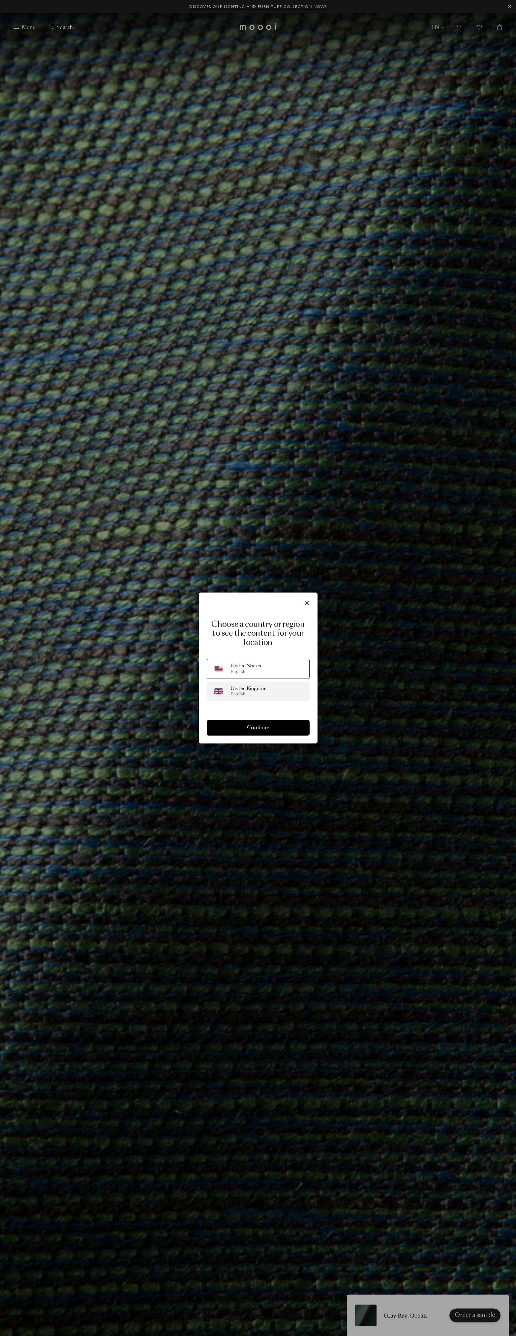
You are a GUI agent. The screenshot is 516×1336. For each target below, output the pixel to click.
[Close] (307, 603)
